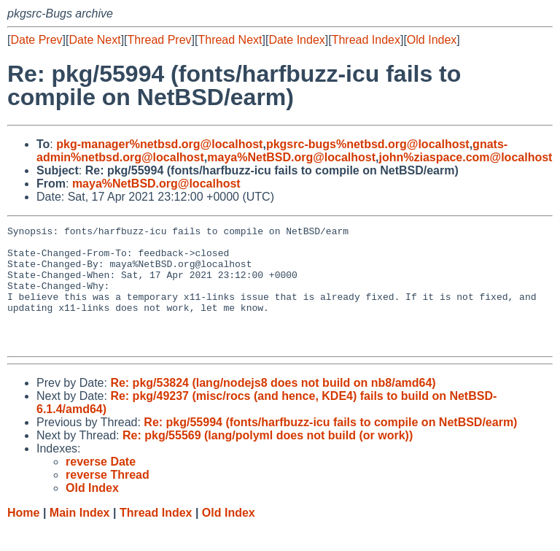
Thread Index (366, 40)
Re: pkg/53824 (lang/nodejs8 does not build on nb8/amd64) (272, 407)
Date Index (296, 40)
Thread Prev (160, 40)
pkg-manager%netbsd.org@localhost (159, 144)
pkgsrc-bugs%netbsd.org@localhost (368, 144)
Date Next (94, 40)
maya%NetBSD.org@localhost (291, 157)
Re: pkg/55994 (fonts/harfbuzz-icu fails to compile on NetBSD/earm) (330, 446)
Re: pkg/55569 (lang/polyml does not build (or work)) (267, 459)
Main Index (80, 537)
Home (23, 537)
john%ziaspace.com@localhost (466, 157)
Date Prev (36, 40)
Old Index (431, 40)
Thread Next (230, 40)
